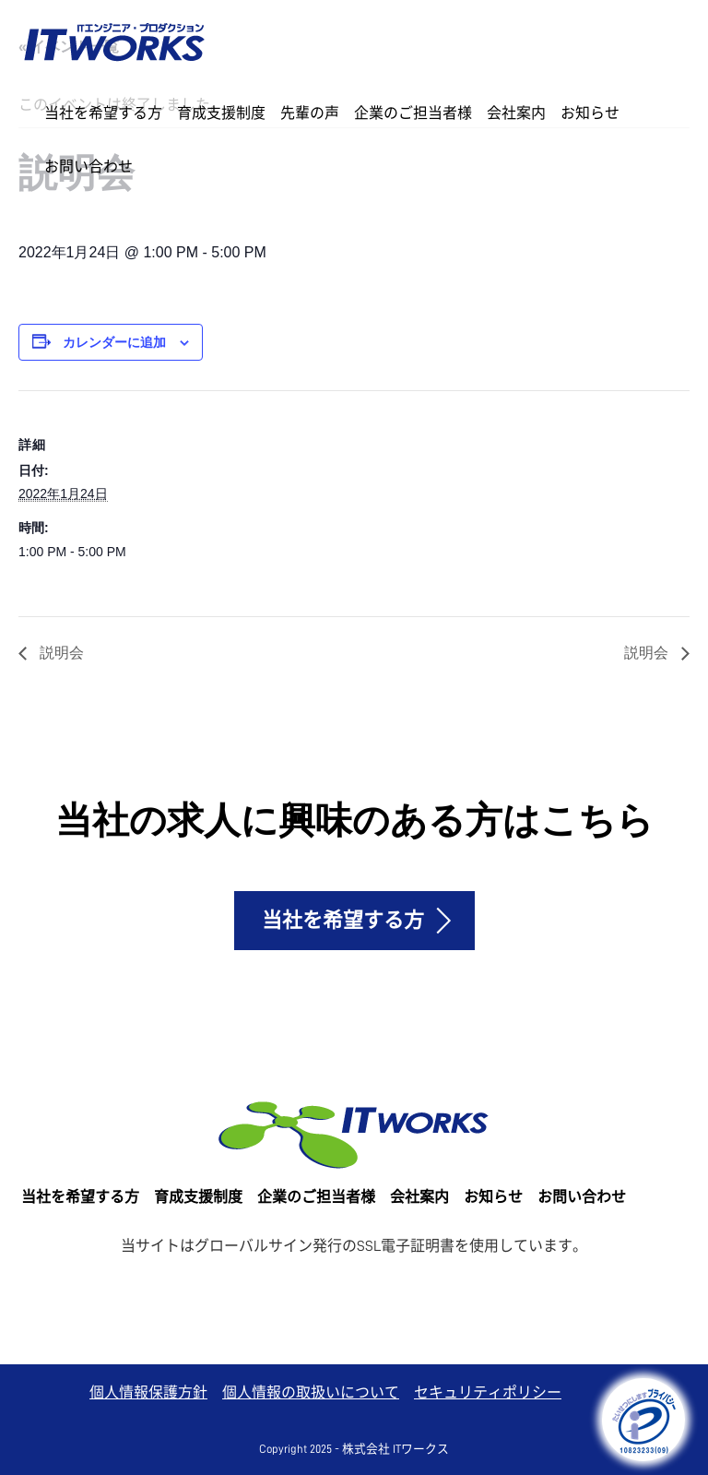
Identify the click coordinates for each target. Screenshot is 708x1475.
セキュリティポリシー (487, 1393)
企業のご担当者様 (413, 113)
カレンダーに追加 (114, 342)
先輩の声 (309, 113)
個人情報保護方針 (148, 1393)
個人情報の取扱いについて (310, 1393)
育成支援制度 (221, 113)
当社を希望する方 (103, 113)
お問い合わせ (88, 167)
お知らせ (590, 113)
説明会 (60, 652)
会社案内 (516, 113)
